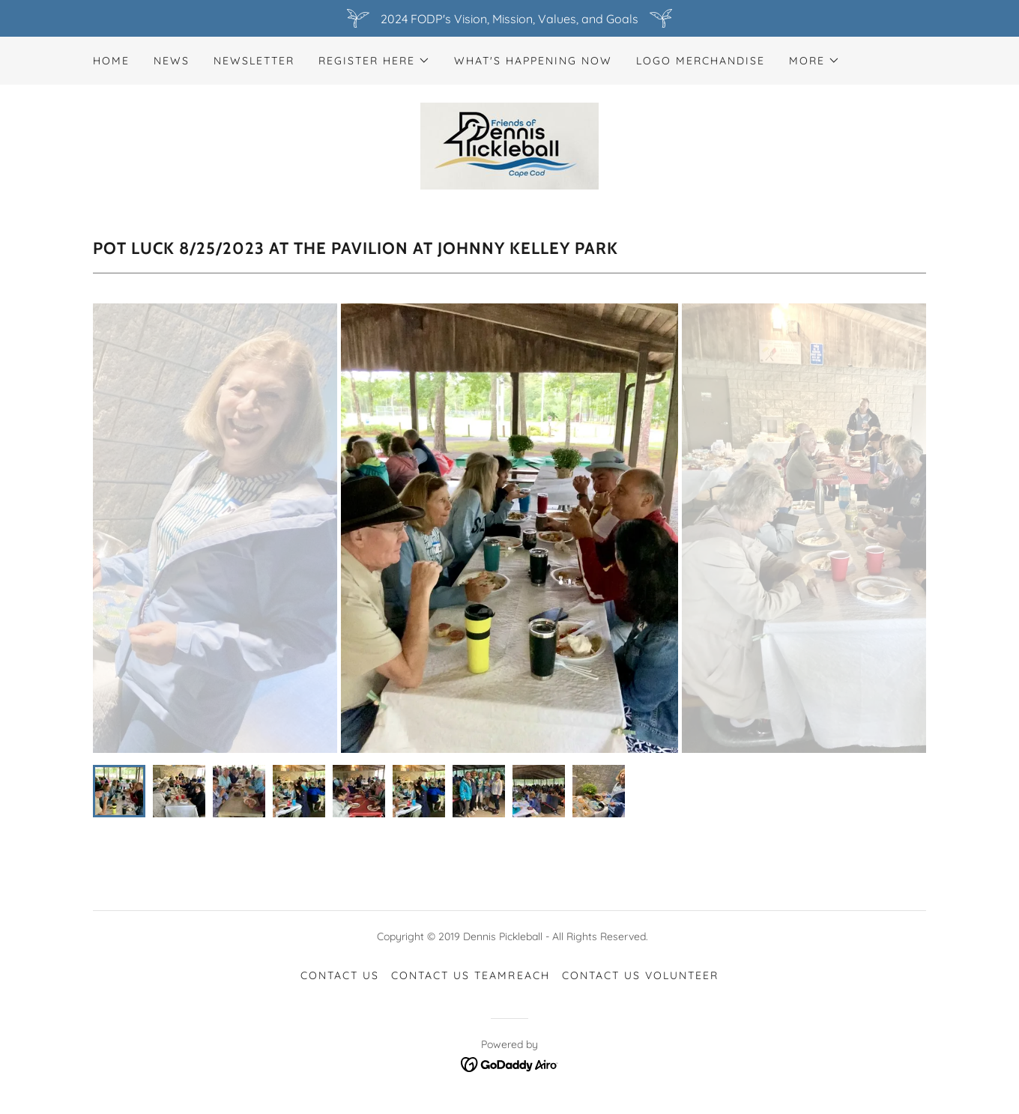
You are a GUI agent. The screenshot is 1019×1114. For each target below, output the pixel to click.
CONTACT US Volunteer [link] (640, 975)
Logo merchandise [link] (700, 60)
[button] (374, 61)
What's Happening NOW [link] (533, 60)
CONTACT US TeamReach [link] (470, 975)
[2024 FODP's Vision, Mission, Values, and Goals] (509, 18)
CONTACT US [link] (339, 975)
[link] (509, 144)
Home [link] (111, 60)
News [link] (172, 60)
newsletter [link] (254, 60)
